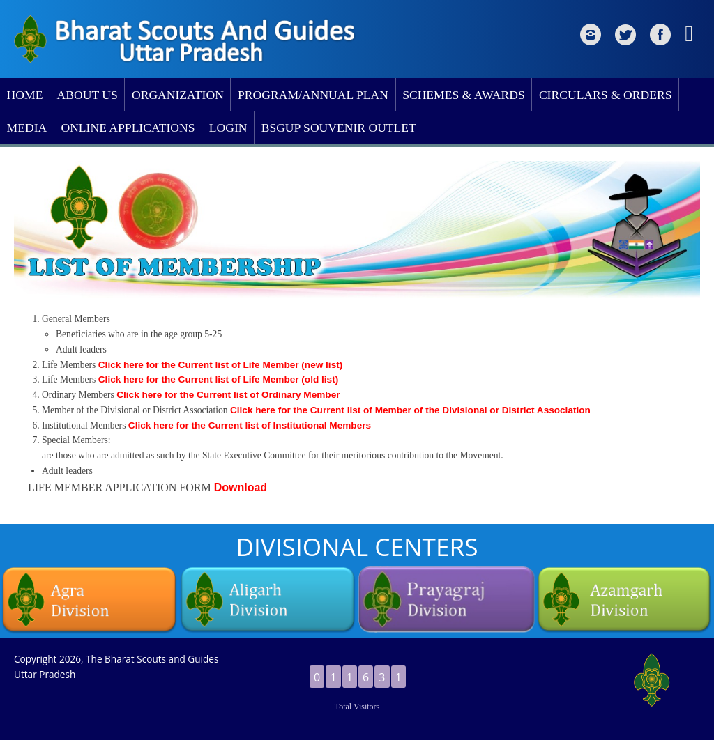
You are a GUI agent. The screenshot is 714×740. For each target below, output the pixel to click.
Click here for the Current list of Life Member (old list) (218, 379)
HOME (25, 95)
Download (240, 487)
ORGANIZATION (178, 95)
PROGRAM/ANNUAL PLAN (313, 95)
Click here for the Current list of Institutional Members (249, 425)
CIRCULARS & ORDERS (605, 95)
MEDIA (27, 127)
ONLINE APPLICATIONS (128, 127)
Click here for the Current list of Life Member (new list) (220, 365)
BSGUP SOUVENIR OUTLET (338, 127)
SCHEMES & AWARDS (463, 95)
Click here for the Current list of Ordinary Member (228, 395)
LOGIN (228, 127)
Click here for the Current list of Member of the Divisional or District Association (410, 410)
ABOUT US (87, 95)
